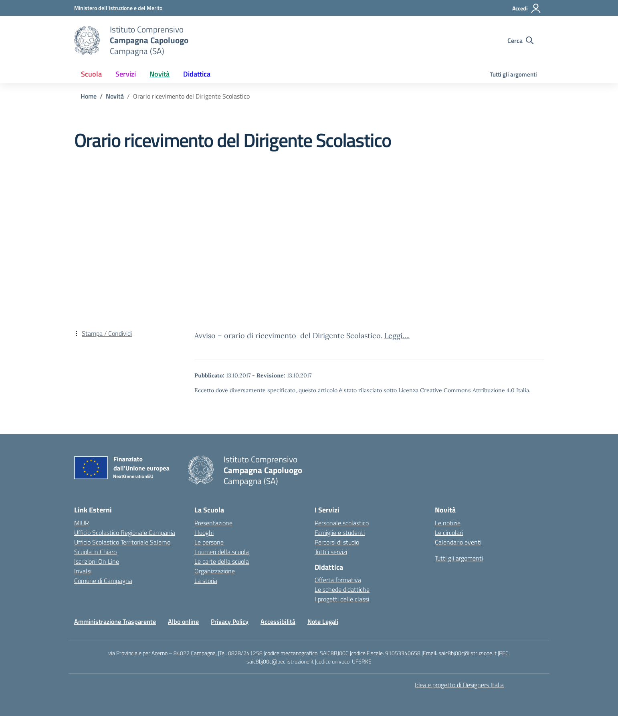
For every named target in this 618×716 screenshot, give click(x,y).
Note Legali (322, 621)
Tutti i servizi (331, 552)
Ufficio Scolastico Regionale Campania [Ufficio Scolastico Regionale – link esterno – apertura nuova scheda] (124, 532)
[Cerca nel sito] (520, 40)
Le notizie (447, 523)
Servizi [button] (125, 74)
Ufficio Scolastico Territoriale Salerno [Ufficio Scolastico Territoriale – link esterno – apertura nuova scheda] (122, 542)
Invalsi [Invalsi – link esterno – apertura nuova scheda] (82, 571)
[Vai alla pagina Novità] (115, 96)
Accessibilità (278, 621)
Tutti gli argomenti (513, 74)
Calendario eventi (458, 542)
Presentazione (213, 523)
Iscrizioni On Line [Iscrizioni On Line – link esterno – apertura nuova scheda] (96, 561)
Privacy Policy (229, 621)
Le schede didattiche (342, 589)
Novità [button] (159, 74)
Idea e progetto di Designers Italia (459, 685)
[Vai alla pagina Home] (89, 96)
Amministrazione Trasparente (115, 621)
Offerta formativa (338, 580)
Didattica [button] (196, 74)
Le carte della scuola (221, 561)
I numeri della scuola (221, 552)
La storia (205, 580)
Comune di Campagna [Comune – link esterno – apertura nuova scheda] (103, 580)
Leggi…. (397, 335)
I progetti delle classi (342, 599)
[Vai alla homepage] (87, 40)
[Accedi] (527, 8)
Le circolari (449, 532)
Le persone (209, 542)
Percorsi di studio (337, 542)
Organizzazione (214, 571)
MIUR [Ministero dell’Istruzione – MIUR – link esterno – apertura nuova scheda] (81, 523)
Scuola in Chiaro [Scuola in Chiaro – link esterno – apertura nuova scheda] (95, 552)
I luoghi (204, 532)
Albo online (183, 621)
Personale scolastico (342, 523)
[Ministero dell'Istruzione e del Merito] (118, 8)
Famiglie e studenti (340, 532)
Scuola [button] (91, 74)
